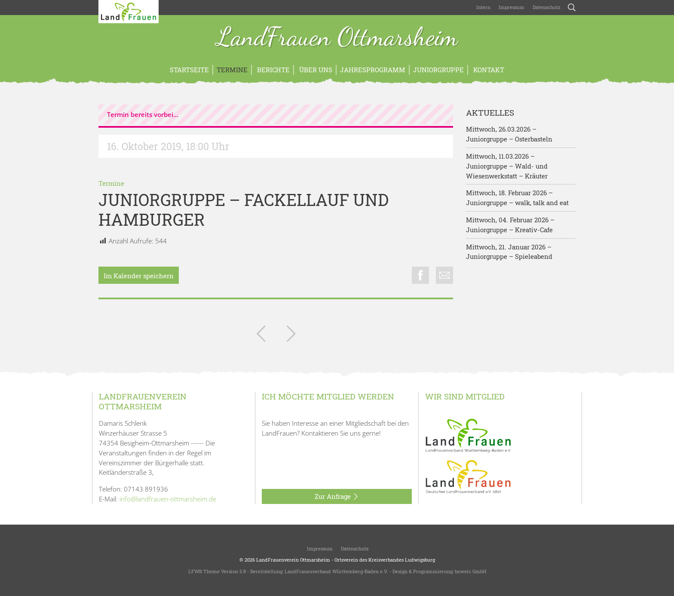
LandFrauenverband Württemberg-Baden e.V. (336, 571)
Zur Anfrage (337, 496)
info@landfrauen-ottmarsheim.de (167, 499)
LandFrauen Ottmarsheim (337, 38)
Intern (483, 7)
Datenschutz (546, 7)
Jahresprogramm (372, 69)
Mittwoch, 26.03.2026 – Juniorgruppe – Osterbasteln (509, 134)
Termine (232, 69)
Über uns (314, 69)
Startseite (189, 69)
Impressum (510, 7)
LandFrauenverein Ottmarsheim (293, 559)
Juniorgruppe (438, 69)
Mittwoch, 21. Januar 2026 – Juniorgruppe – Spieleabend (509, 252)
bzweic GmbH (470, 571)
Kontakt (488, 69)
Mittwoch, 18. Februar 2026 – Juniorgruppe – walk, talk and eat (517, 197)
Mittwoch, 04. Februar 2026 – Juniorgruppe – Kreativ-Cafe (510, 224)
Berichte (272, 69)
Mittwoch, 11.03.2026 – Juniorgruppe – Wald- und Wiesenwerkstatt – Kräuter (507, 166)
